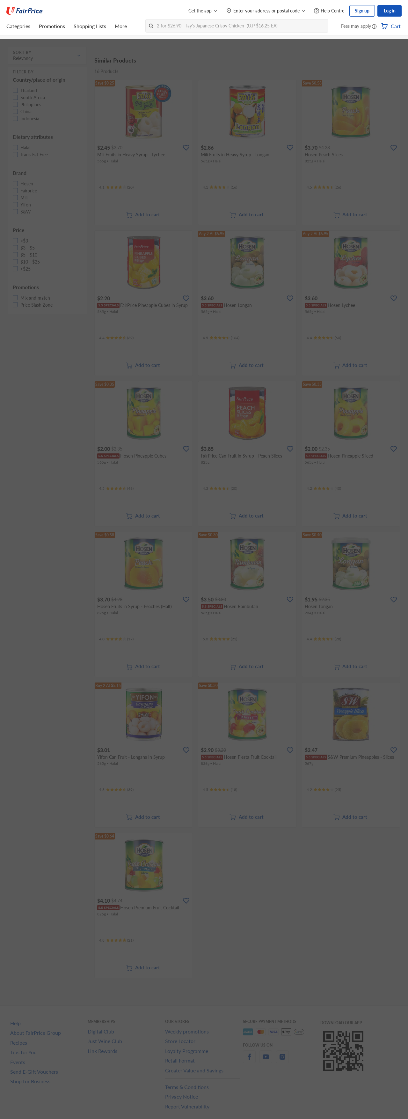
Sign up (362, 10)
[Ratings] (116, 187)
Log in (390, 10)
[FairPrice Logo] (24, 11)
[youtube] (265, 1060)
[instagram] (282, 1060)
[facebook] (249, 1060)
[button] (374, 27)
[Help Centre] (329, 11)
